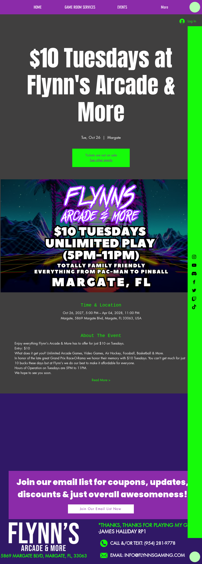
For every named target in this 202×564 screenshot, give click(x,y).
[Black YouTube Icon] (194, 265)
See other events (101, 160)
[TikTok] (194, 307)
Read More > (101, 380)
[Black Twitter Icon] (194, 290)
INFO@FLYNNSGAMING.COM (154, 555)
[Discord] (194, 273)
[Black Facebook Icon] (194, 282)
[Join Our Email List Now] (101, 508)
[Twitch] (194, 299)
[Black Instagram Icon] (194, 257)
